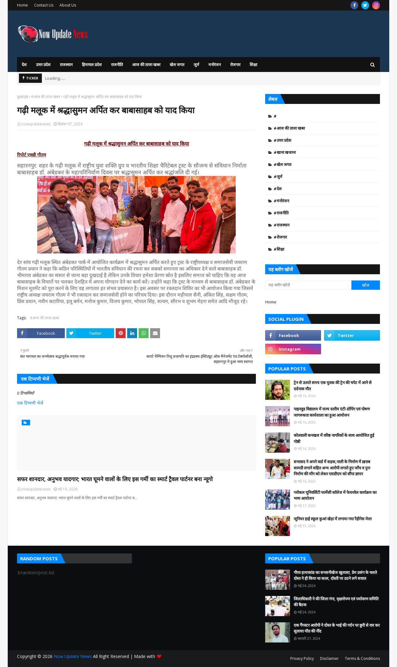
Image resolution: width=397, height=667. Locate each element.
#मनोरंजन (281, 201)
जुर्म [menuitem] (196, 64)
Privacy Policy (302, 658)
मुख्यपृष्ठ (22, 96)
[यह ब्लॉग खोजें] (308, 285)
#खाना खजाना (285, 152)
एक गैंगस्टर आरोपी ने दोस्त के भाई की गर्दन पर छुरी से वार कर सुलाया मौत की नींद (337, 628)
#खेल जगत (282, 164)
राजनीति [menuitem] (117, 64)
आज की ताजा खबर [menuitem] (146, 64)
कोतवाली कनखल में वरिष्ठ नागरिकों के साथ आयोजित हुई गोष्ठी (334, 438)
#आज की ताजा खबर (45, 96)
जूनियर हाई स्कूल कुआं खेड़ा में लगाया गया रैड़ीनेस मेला (333, 519)
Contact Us (43, 5)
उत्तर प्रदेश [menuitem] (43, 64)
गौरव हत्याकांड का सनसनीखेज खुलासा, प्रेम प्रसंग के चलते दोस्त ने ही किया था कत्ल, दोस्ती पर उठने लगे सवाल (335, 575)
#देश (278, 188)
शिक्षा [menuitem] (253, 64)
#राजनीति (281, 213)
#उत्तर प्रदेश (282, 140)
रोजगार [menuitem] (235, 64)
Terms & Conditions (362, 658)
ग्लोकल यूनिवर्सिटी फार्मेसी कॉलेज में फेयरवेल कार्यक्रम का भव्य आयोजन (335, 495)
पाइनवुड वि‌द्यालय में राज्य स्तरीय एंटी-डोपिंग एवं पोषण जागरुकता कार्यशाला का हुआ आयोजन (332, 412)
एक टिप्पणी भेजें (30, 403)
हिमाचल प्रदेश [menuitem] (92, 64)
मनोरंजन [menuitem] (214, 64)
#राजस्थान (281, 225)
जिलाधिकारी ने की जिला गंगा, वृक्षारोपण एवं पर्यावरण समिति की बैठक (336, 602)
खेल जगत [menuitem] (177, 64)
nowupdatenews (36, 124)
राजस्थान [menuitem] (66, 64)
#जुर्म (278, 176)
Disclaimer (329, 658)
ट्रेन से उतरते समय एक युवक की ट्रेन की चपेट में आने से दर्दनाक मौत (333, 386)
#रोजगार (280, 237)
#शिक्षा (279, 249)
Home (22, 5)
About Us (68, 5)
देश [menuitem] (24, 64)
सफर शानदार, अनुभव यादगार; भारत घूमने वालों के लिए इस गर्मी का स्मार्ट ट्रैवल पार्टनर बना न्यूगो (115, 479)
